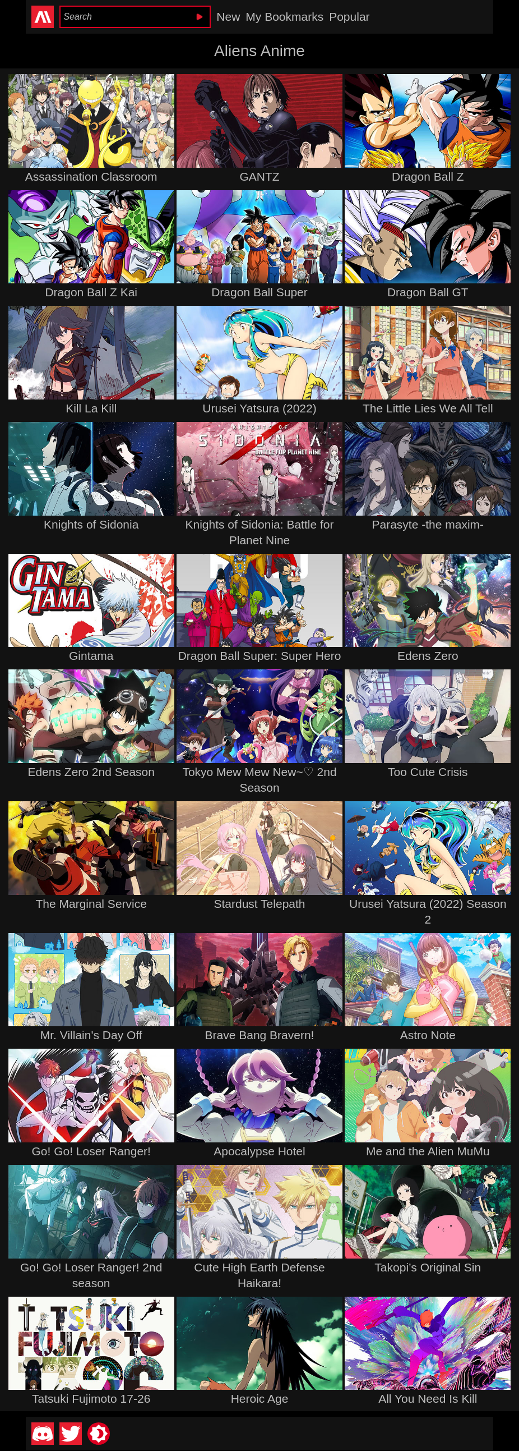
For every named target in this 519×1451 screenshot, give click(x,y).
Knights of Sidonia (91, 524)
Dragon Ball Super (259, 292)
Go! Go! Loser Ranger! (90, 1151)
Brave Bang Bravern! (259, 1034)
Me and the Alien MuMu (428, 1151)
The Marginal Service (90, 903)
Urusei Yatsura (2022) (259, 408)
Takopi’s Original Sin (427, 1267)
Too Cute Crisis (427, 771)
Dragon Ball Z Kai (91, 292)
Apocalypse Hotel (259, 1151)
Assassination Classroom (91, 176)
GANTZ (259, 176)
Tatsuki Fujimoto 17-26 (91, 1398)
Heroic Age (260, 1398)
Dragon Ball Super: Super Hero (259, 655)
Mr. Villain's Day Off (91, 1034)
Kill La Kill (91, 408)
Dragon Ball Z (428, 176)
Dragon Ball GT (428, 292)
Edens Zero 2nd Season (91, 771)
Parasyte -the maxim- (428, 524)
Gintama (91, 655)
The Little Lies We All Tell (428, 408)
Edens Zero (427, 655)
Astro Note (428, 1034)
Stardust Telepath (259, 903)
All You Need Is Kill (427, 1398)
